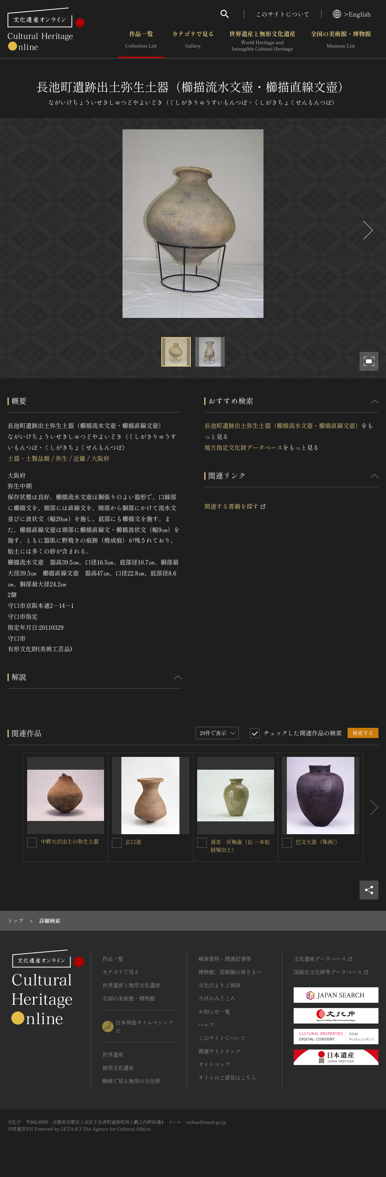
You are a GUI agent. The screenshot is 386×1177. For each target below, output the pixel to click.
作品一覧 (141, 41)
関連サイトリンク (219, 1051)
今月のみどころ (216, 998)
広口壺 (133, 842)
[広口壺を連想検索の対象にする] (117, 843)
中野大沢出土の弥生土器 (70, 841)
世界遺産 (112, 1054)
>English (352, 13)
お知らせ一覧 (214, 1011)
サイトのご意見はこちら (227, 1077)
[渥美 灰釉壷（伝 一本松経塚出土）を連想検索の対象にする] (202, 843)
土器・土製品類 (29, 458)
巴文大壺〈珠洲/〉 (318, 842)
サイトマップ (214, 1064)
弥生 (61, 458)
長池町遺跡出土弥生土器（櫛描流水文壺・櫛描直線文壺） (282, 425)
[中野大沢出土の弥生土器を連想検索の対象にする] (32, 842)
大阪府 (100, 458)
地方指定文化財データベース (243, 447)
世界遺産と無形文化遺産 (262, 41)
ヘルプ (206, 1024)
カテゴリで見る (193, 41)
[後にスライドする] (367, 230)
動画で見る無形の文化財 (131, 1081)
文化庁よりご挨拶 (219, 985)
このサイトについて (283, 13)
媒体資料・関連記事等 (224, 958)
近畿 (80, 458)
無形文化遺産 (118, 1067)
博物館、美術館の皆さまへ (230, 972)
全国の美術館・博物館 (341, 41)
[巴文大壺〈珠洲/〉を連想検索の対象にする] (287, 843)
